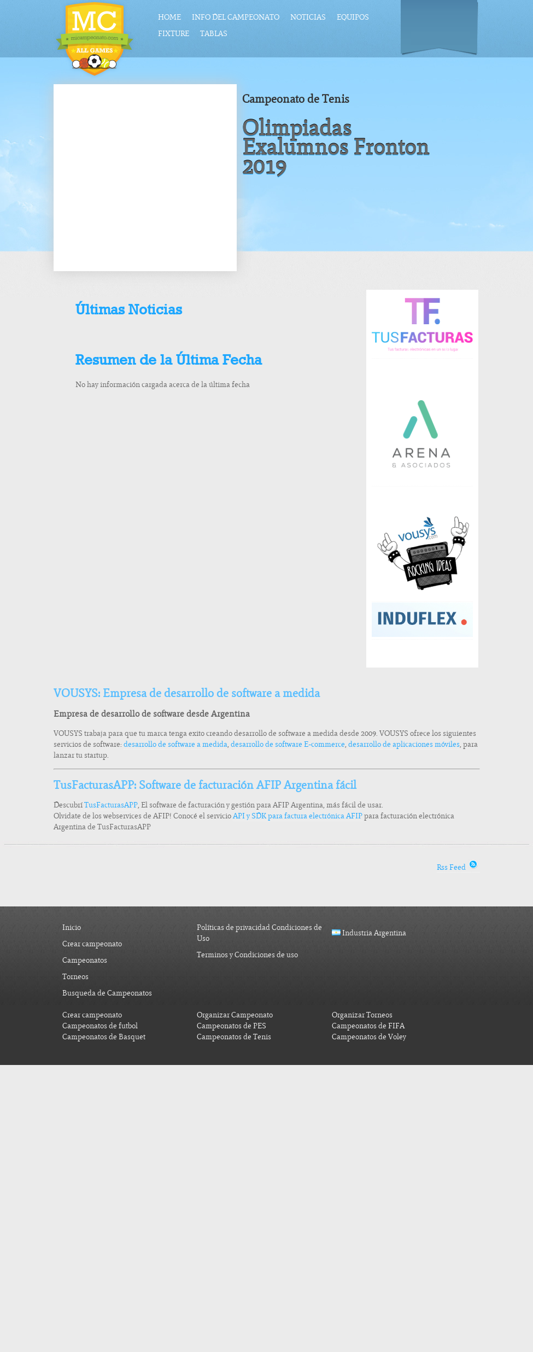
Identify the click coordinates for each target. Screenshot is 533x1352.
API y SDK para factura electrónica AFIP (297, 816)
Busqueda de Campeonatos (107, 993)
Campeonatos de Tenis (234, 1036)
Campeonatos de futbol (100, 1026)
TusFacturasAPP (111, 805)
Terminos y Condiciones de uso (247, 954)
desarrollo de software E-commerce (288, 744)
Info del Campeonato (235, 17)
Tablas (213, 33)
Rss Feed (458, 867)
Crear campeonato (92, 944)
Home (169, 17)
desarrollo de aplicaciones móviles (404, 744)
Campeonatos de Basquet (103, 1036)
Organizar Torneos (362, 1015)
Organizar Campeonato (235, 1015)
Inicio (71, 927)
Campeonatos (84, 960)
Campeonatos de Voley (369, 1036)
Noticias (308, 17)
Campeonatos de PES (231, 1026)
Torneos (75, 976)
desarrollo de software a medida (175, 744)
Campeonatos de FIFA (368, 1026)
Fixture (173, 33)
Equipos (353, 17)
